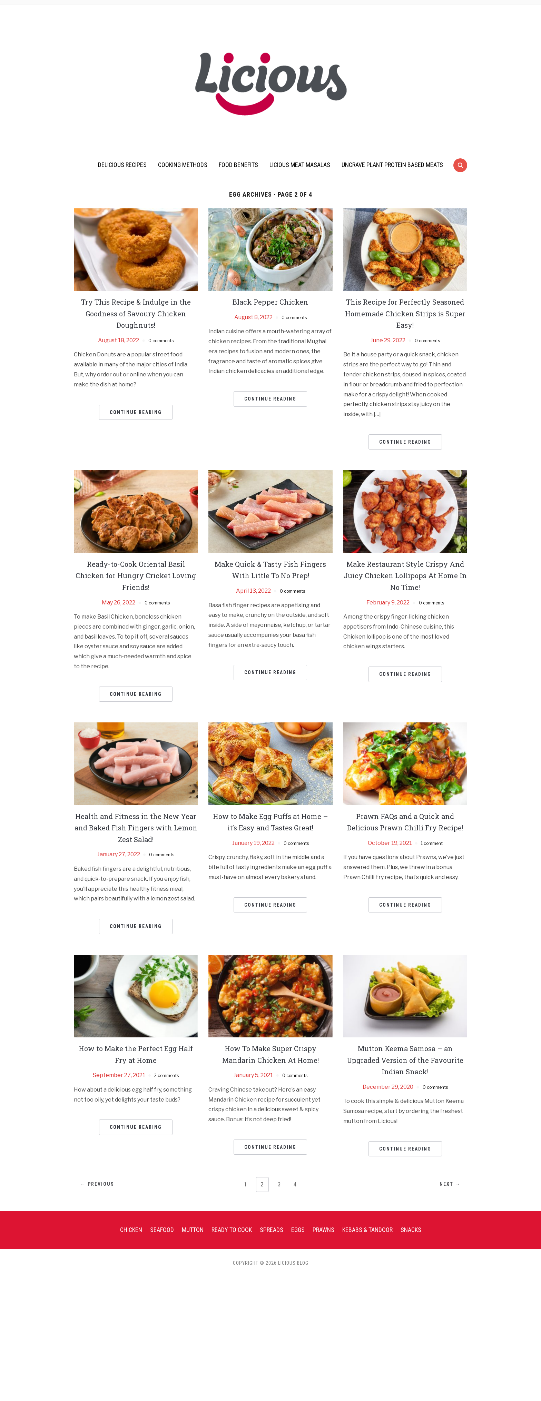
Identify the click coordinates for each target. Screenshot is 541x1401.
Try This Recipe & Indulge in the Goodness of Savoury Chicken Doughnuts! (135, 313)
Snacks (411, 1229)
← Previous (103, 1184)
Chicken (131, 1229)
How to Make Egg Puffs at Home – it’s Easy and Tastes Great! (270, 827)
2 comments (166, 1075)
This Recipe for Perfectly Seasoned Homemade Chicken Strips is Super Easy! (405, 313)
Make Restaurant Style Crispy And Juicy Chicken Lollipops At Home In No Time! (405, 575)
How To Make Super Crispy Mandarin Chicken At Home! (270, 1054)
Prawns (323, 1229)
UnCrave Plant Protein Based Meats (392, 164)
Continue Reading (136, 412)
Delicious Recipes (122, 164)
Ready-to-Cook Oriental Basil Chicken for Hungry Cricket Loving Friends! (136, 575)
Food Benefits (238, 164)
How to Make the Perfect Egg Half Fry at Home (136, 1054)
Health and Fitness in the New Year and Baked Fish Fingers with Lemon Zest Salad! (136, 827)
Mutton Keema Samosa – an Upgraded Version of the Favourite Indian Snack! (405, 1060)
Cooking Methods (182, 164)
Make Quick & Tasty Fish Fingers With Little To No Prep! (270, 569)
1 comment (431, 854)
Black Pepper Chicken (270, 301)
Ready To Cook (232, 1229)
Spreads (271, 1229)
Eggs (298, 1229)
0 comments (161, 340)
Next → (444, 1184)
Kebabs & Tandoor (367, 1229)
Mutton (193, 1229)
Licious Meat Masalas (299, 164)
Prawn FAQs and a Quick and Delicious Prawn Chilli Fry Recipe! (405, 827)
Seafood (162, 1229)
